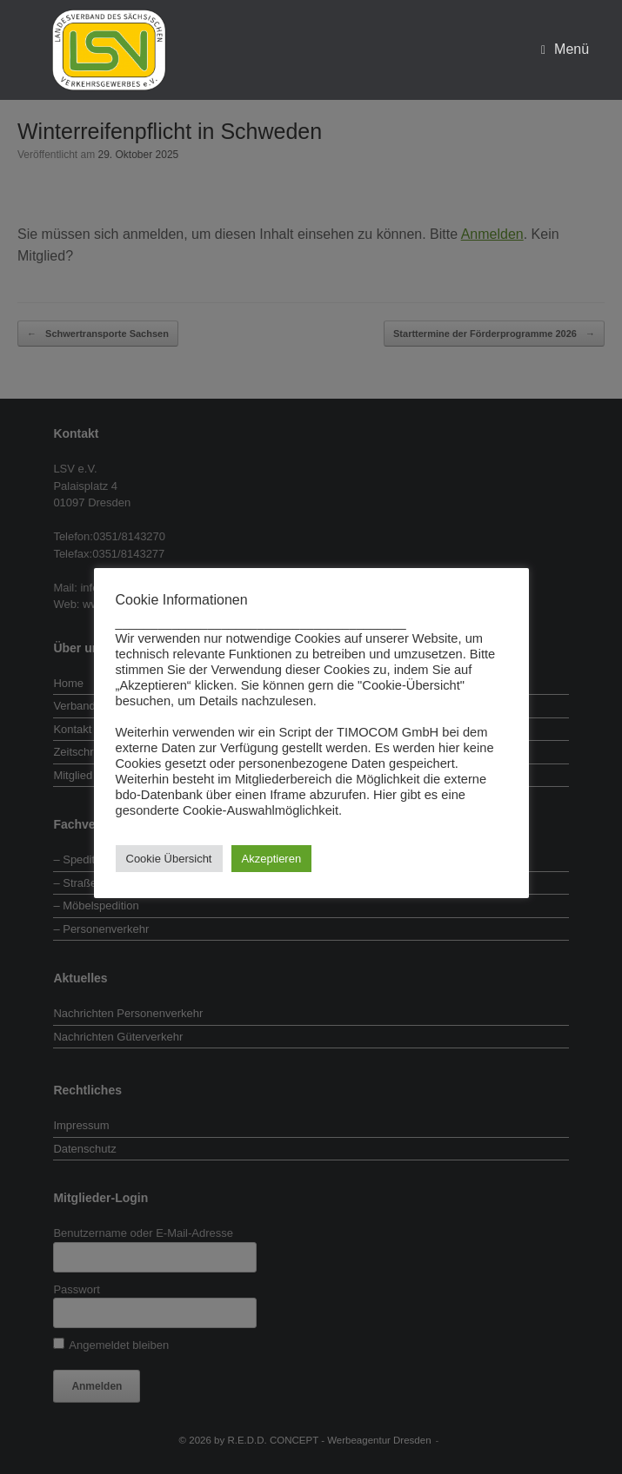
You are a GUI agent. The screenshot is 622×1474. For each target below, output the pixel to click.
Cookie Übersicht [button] (169, 858)
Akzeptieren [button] (272, 858)
